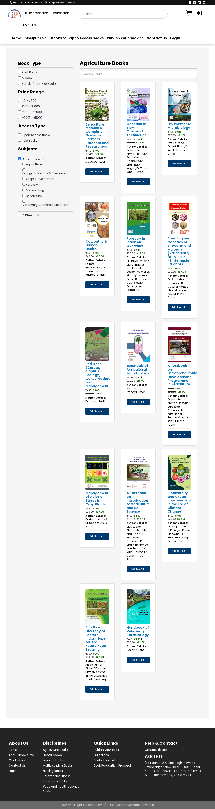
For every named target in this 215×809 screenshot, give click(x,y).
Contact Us (157, 38)
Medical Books (53, 760)
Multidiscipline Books (57, 765)
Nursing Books (53, 771)
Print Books (30, 72)
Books (58, 38)
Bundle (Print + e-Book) (39, 84)
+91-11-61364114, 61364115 (26, 2)
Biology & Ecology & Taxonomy (45, 173)
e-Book (27, 78)
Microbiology (35, 190)
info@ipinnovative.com (60, 2)
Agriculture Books (55, 750)
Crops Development (41, 179)
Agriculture (34, 164)
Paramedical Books (57, 776)
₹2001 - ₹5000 (32, 118)
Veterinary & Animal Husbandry (45, 205)
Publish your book (106, 750)
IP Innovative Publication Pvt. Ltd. (131, 805)
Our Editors (17, 760)
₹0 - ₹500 (29, 101)
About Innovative (21, 755)
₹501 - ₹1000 (31, 106)
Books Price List (104, 760)
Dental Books (52, 755)
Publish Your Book (125, 38)
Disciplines (36, 38)
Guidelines (101, 755)
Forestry (32, 184)
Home (15, 38)
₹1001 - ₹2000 (32, 112)
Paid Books (29, 141)
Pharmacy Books (55, 781)
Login (175, 38)
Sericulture (34, 196)
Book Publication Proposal (112, 765)
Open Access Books (86, 38)
